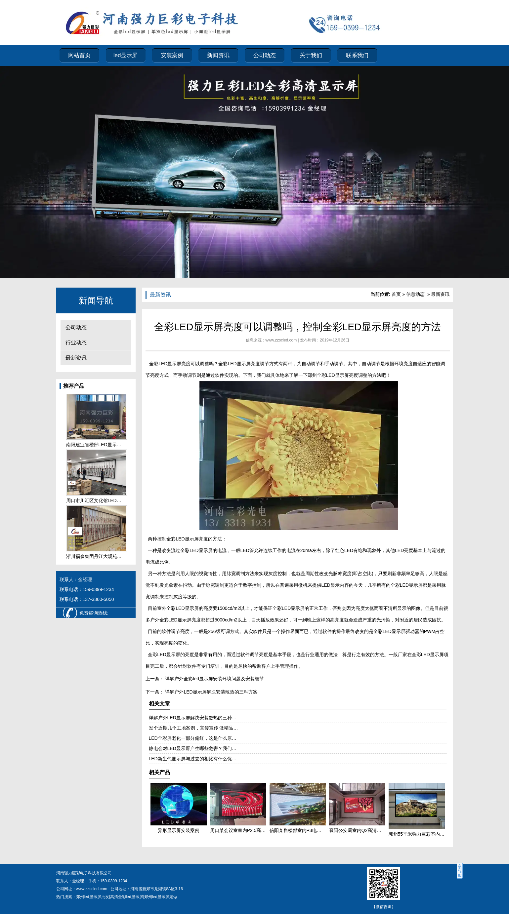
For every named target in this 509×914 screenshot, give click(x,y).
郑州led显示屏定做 (160, 896)
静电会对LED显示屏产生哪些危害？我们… (192, 748)
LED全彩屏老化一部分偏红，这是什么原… (192, 738)
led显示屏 (125, 55)
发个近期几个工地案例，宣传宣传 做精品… (193, 728)
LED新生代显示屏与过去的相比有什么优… (192, 758)
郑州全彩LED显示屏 (328, 375)
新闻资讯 (218, 55)
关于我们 (311, 55)
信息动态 (415, 294)
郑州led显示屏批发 (92, 896)
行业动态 (76, 342)
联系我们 (357, 55)
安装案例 (172, 55)
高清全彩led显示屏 (126, 896)
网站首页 (79, 55)
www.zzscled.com (281, 340)
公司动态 (264, 55)
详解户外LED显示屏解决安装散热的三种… (192, 717)
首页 (396, 294)
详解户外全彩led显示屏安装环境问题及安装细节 (214, 678)
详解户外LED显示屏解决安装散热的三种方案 (211, 692)
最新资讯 (76, 358)
